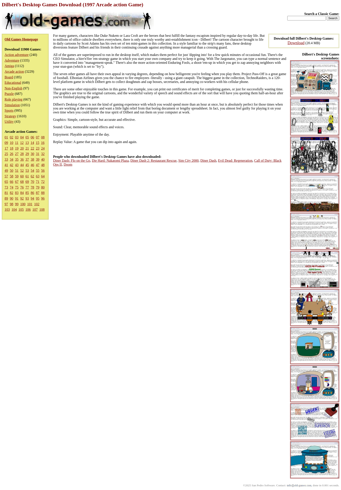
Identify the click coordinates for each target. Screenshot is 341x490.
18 (11, 148)
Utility (9, 121)
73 (6, 187)
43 (16, 165)
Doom (68, 164)
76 (22, 187)
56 (43, 170)
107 (35, 209)
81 (6, 193)
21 (27, 148)
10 (11, 143)
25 (6, 154)
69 (27, 182)
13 (27, 143)
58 (11, 176)
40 (43, 159)
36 (22, 159)
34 (11, 159)
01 (6, 137)
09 (6, 143)
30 (32, 154)
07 (37, 137)
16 (42, 143)
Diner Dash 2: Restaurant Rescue (153, 160)
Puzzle (9, 94)
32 (43, 154)
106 (28, 209)
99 (16, 204)
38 (32, 159)
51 (16, 170)
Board (9, 77)
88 (43, 193)
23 (37, 148)
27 (16, 154)
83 (16, 193)
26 (11, 154)
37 (27, 159)
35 (16, 159)
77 (27, 187)
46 (32, 165)
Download (296, 42)
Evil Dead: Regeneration (235, 160)
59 (16, 176)
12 (21, 143)
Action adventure (17, 55)
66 (11, 182)
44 (22, 165)
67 (16, 182)
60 (22, 176)
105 (21, 209)
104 (14, 209)
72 (43, 182)
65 (6, 182)
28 (22, 154)
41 (6, 165)
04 (22, 137)
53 (27, 170)
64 (43, 176)
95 (37, 198)
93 (27, 198)
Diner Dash (208, 160)
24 (43, 148)
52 (22, 170)
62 (32, 176)
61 (27, 176)
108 (42, 209)
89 (6, 198)
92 (22, 198)
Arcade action (14, 71)
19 (16, 148)
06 (32, 137)
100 (22, 204)
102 (36, 204)
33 (6, 159)
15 (37, 143)
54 (32, 170)
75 (16, 187)
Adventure (12, 60)
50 (11, 170)
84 (22, 193)
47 (37, 165)
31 (37, 154)
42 (11, 165)
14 (32, 143)
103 (7, 209)
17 (6, 148)
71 (37, 182)
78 (32, 187)
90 (11, 198)
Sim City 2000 (188, 160)
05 (27, 137)
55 (37, 170)
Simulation (12, 105)
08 (43, 137)
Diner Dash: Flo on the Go (71, 160)
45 (27, 165)
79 (37, 187)
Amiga (9, 66)
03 (16, 137)
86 (32, 193)
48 (43, 165)
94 (32, 198)
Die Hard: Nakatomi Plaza (110, 160)
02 (11, 137)
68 (22, 182)
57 (6, 176)
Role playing (13, 99)
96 (43, 198)
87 (37, 193)
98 (11, 204)
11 (16, 143)
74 (11, 187)
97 (6, 204)
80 (43, 187)
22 (32, 148)
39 (37, 159)
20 (22, 148)
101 (29, 204)
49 (6, 170)
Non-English (13, 88)
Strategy (10, 116)
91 (16, 198)
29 (27, 154)
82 (11, 193)
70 (32, 182)
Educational (13, 82)
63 (37, 176)
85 (27, 193)
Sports (9, 110)
